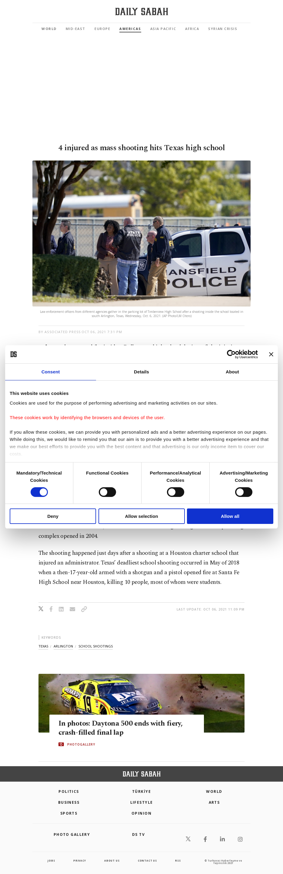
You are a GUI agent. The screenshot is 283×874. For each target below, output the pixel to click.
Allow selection (141, 516)
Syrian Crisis (222, 28)
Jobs (51, 860)
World (49, 28)
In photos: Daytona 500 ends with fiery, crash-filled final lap (121, 727)
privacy (79, 860)
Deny (52, 516)
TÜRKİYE (141, 791)
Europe (102, 28)
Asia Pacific (163, 28)
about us (111, 860)
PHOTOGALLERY (81, 744)
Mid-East (75, 28)
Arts (214, 802)
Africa (192, 28)
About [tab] (232, 371)
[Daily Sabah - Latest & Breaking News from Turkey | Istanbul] (141, 11)
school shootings (95, 646)
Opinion (141, 813)
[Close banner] (271, 354)
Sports (69, 813)
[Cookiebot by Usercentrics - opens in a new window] (231, 354)
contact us (147, 860)
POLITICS (68, 791)
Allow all (230, 516)
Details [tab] (141, 371)
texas (43, 646)
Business (69, 802)
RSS (178, 860)
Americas (130, 28)
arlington (63, 646)
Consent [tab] (51, 371)
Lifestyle (141, 802)
